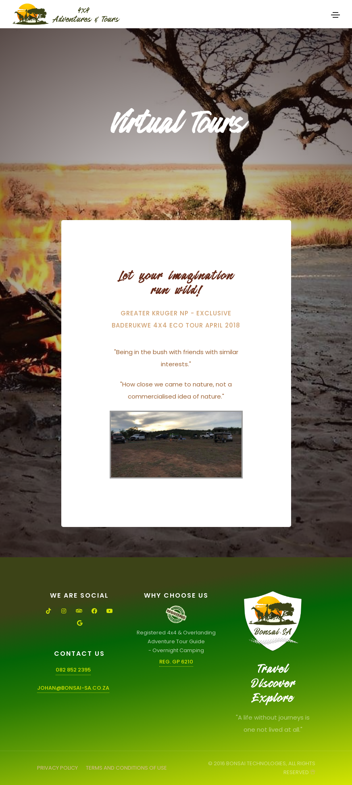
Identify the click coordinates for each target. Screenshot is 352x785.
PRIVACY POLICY (57, 768)
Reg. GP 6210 (176, 661)
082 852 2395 (73, 670)
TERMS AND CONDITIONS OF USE (126, 768)
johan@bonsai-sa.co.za (73, 688)
